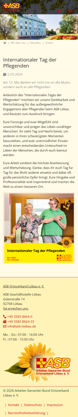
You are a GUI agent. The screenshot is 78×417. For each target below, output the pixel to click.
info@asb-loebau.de (21, 326)
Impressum (55, 405)
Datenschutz (33, 405)
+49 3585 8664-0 (19, 316)
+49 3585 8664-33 (20, 321)
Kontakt (13, 405)
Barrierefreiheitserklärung (26, 413)
